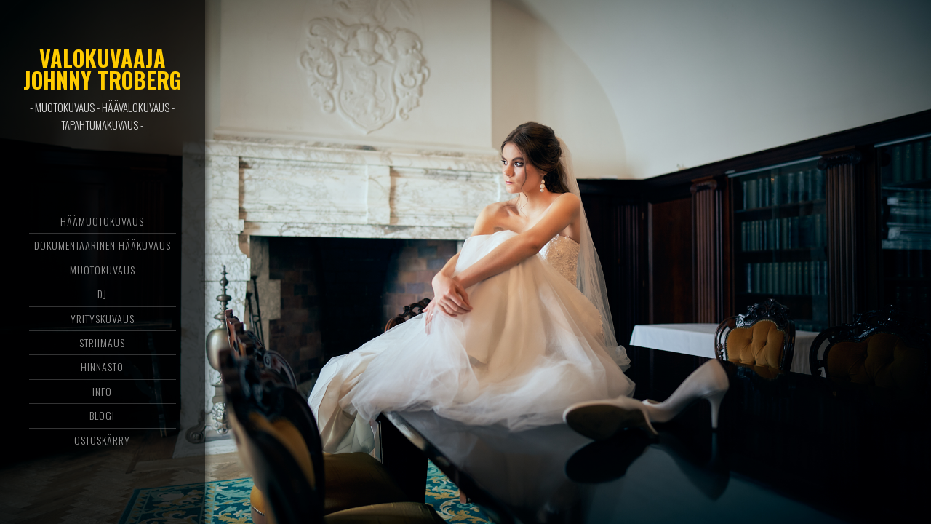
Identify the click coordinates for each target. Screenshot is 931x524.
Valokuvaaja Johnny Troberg (102, 68)
